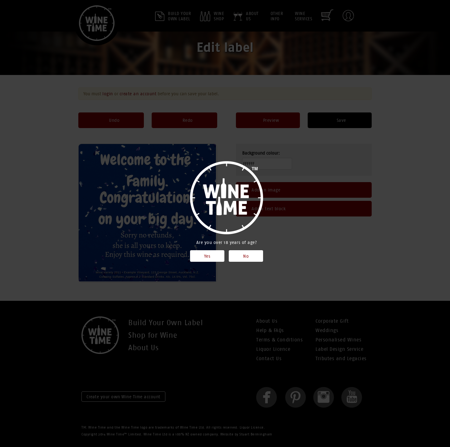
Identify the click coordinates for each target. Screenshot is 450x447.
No (246, 256)
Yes (207, 256)
